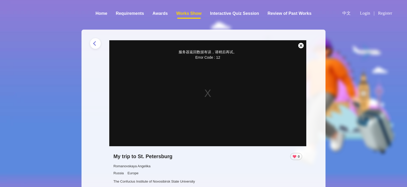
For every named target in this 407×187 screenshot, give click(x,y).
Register (385, 13)
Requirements (130, 13)
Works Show (189, 13)
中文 (346, 13)
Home (101, 13)
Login (365, 13)
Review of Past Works (289, 13)
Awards (160, 13)
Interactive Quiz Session (234, 13)
